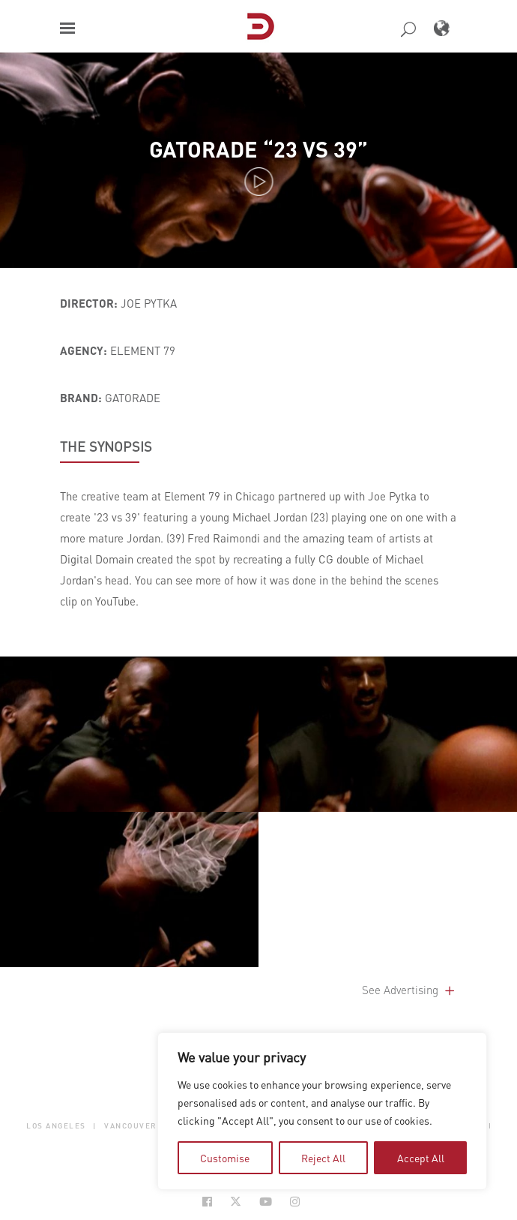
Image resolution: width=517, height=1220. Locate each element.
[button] (67, 28)
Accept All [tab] (420, 1157)
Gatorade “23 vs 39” (258, 149)
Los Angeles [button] (56, 1125)
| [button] (95, 1125)
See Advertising (409, 989)
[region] (322, 1111)
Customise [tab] (225, 1157)
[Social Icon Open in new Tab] (207, 1201)
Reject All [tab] (323, 1157)
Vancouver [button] (130, 1125)
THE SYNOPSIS (106, 446)
